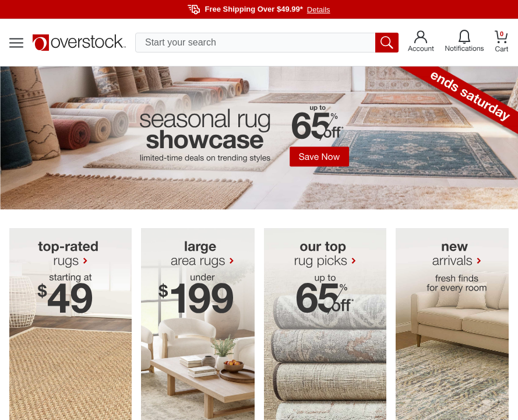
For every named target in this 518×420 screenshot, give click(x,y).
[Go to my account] (421, 42)
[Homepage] (79, 42)
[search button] (387, 42)
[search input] (267, 42)
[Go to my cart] (502, 42)
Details (318, 9)
